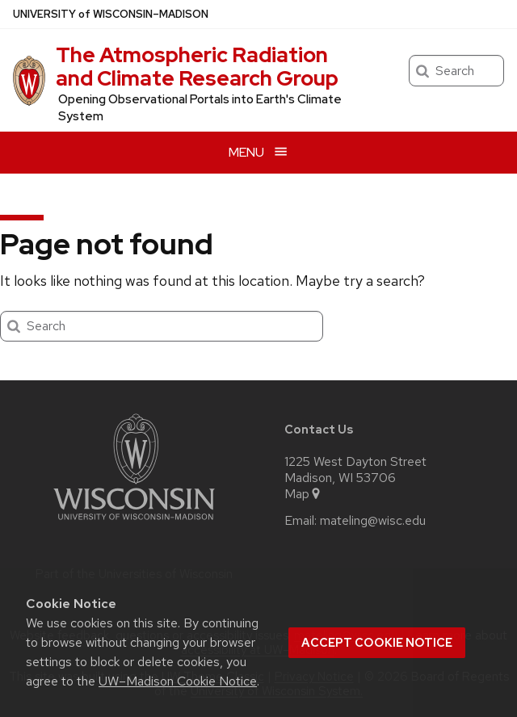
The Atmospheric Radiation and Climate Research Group (197, 66)
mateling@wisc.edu (373, 521)
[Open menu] (258, 152)
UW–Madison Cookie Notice (178, 681)
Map (303, 494)
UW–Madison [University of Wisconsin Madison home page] (110, 14)
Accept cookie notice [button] (376, 643)
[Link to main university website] (134, 522)
